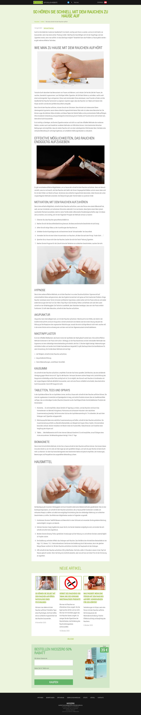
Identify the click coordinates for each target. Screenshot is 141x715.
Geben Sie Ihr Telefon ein (41, 668)
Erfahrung (60, 697)
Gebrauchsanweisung (73, 697)
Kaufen (53, 682)
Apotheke (40, 697)
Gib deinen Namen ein (40, 658)
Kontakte (101, 697)
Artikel (92, 697)
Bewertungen (50, 697)
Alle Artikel (70, 639)
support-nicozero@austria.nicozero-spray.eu (70, 705)
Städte (85, 697)
